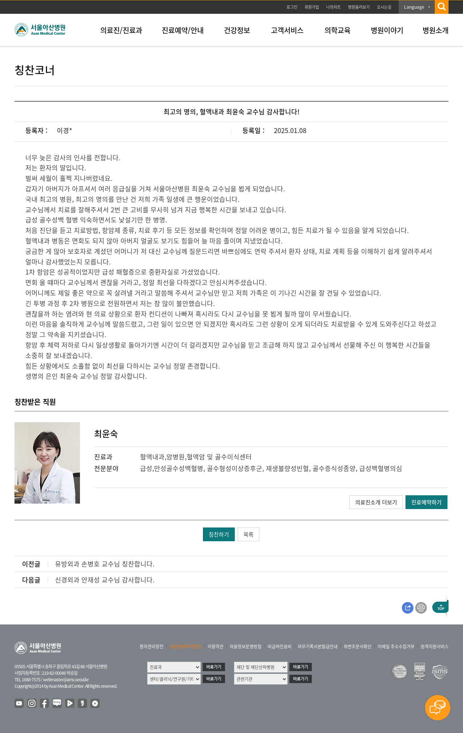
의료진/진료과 (121, 30)
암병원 (175, 457)
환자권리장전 (151, 646)
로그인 (291, 7)
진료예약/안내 (183, 30)
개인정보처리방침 (185, 646)
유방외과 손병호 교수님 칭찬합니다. (104, 564)
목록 (248, 534)
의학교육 (337, 30)
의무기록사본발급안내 (317, 646)
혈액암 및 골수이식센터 (219, 457)
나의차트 (333, 7)
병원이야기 (387, 30)
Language (414, 7)
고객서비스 (287, 30)
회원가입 (312, 7)
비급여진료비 (280, 646)
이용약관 (216, 646)
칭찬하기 (219, 534)
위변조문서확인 (357, 646)
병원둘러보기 (359, 7)
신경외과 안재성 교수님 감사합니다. (104, 580)
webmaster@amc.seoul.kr (66, 679)
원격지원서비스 (435, 646)
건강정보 (237, 30)
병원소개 (435, 30)
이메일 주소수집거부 (396, 646)
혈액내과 (152, 457)
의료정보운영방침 (246, 646)
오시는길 (384, 7)
